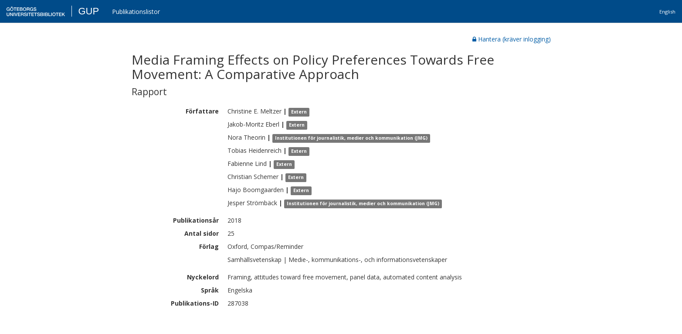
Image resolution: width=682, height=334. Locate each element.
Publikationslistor (136, 11)
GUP (88, 11)
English (667, 11)
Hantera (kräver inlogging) (511, 39)
